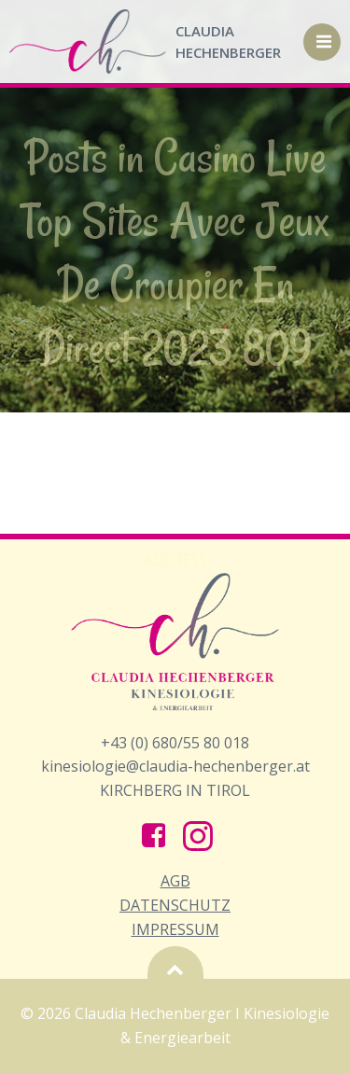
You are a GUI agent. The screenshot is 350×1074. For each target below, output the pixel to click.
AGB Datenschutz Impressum (175, 905)
